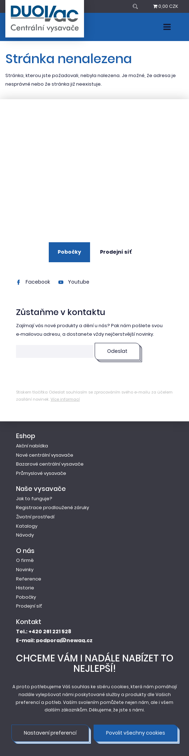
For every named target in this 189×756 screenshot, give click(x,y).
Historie (25, 587)
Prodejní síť (116, 251)
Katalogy (26, 526)
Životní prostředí (35, 516)
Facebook (33, 281)
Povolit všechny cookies (135, 732)
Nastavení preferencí (50, 732)
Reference (28, 578)
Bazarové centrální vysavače (50, 464)
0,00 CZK (165, 6)
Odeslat (117, 351)
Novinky (24, 569)
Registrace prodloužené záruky (52, 507)
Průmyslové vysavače (41, 473)
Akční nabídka (32, 445)
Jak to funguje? (34, 498)
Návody (25, 535)
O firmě (25, 560)
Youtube (73, 281)
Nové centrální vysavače (44, 455)
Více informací (65, 399)
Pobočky (69, 251)
